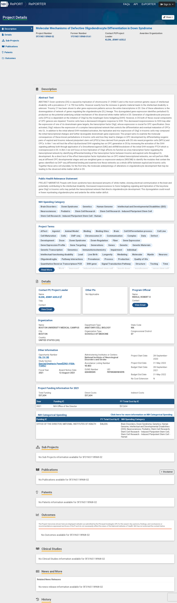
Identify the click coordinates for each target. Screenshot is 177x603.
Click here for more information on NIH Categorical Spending (141, 414)
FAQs (126, 4)
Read (46, 269)
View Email (46, 309)
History (7, 76)
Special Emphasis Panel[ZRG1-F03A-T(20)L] (57, 364)
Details (7, 34)
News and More (11, 70)
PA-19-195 (44, 357)
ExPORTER (149, 4)
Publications (10, 46)
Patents (7, 52)
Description (17, 28)
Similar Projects (12, 81)
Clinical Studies (11, 64)
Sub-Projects (10, 40)
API (136, 4)
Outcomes (9, 58)
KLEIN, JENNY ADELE (50, 297)
